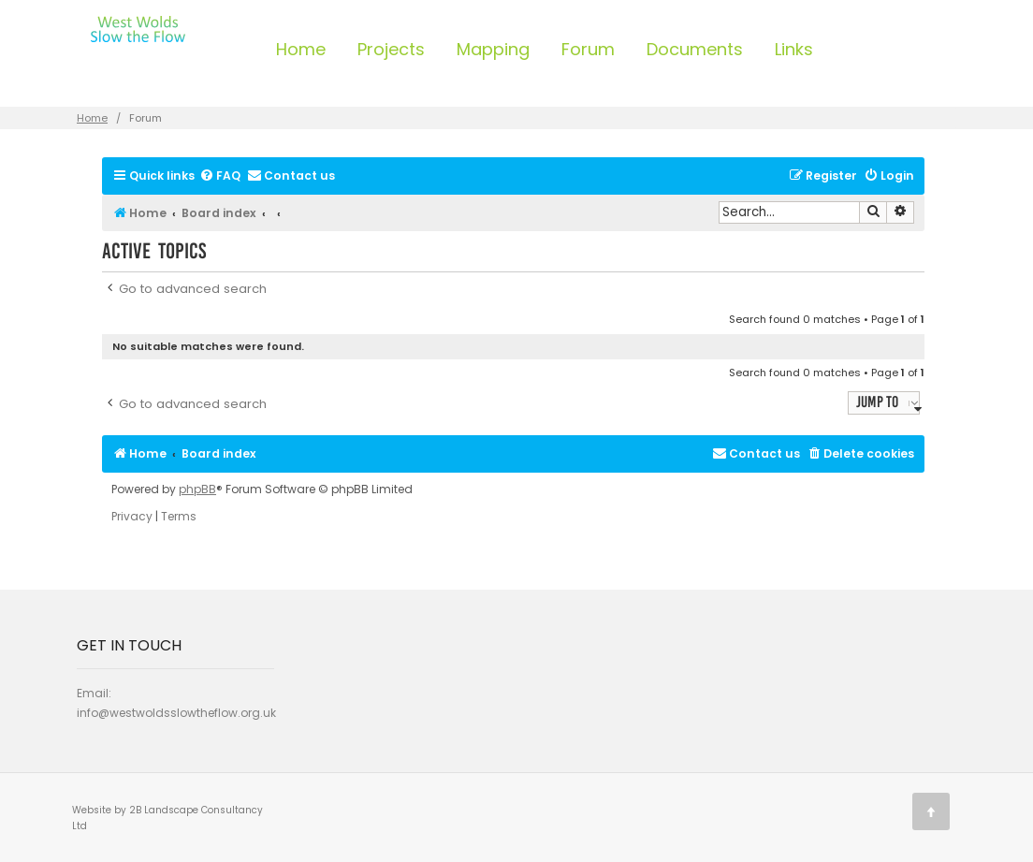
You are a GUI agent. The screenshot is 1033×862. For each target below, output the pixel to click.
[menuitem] (219, 176)
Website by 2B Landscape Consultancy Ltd (167, 818)
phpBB (197, 489)
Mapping (493, 49)
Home (301, 49)
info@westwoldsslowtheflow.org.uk (176, 713)
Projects (391, 49)
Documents (695, 49)
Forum (588, 49)
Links (794, 49)
